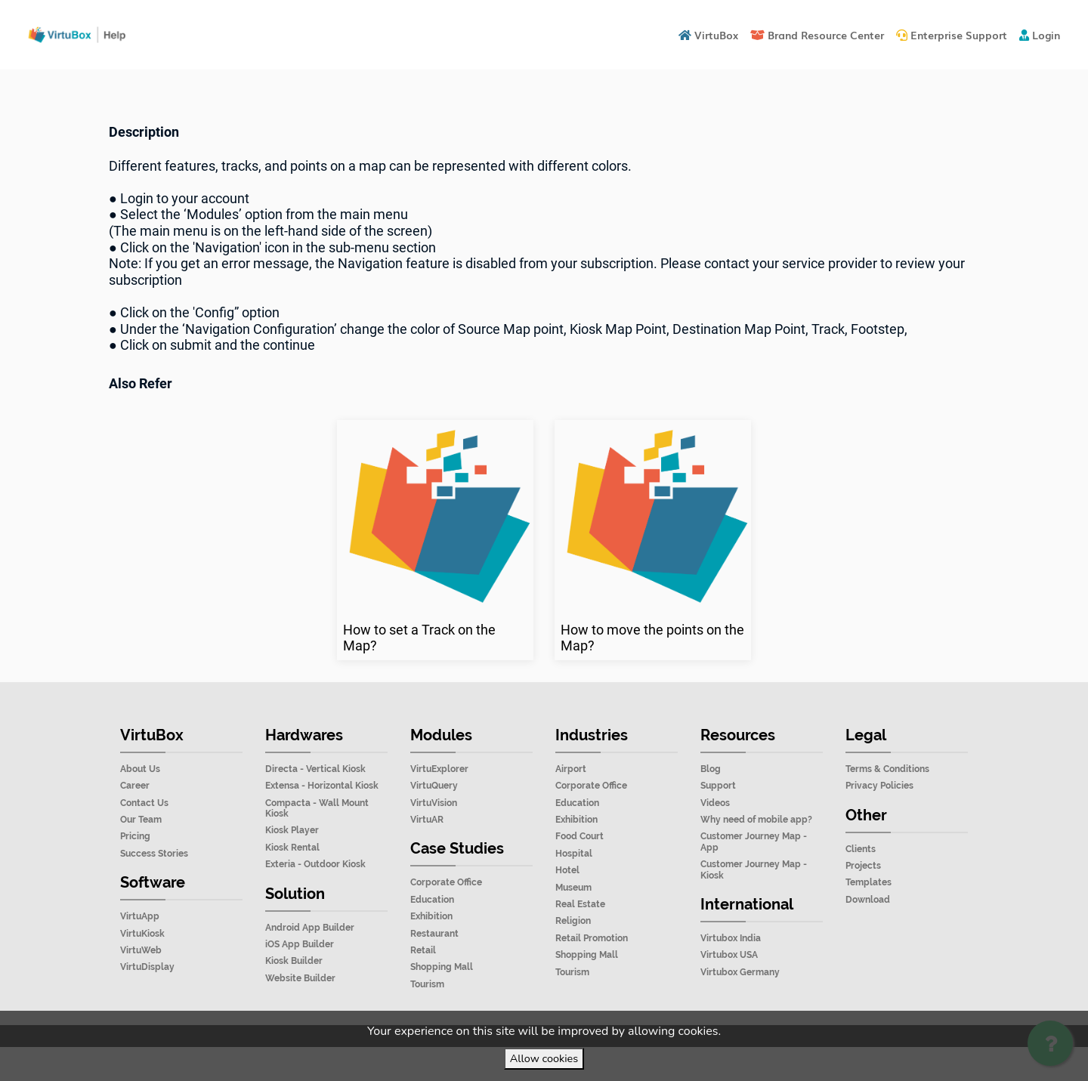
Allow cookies (544, 1058)
